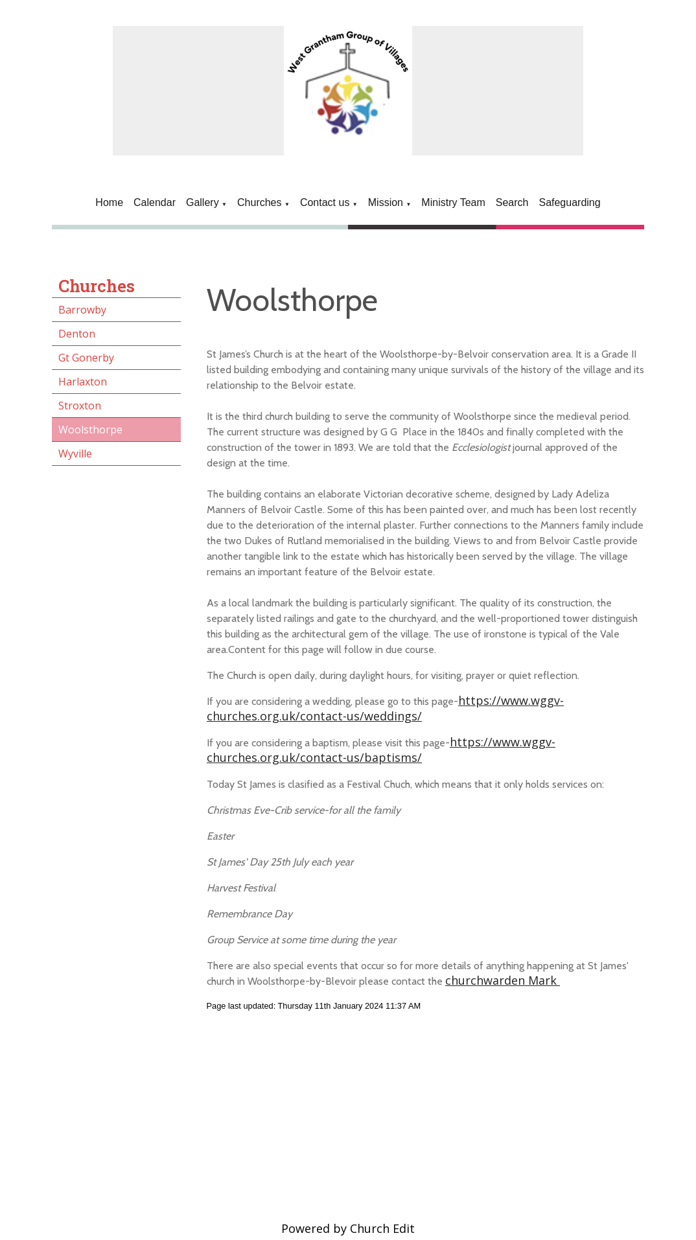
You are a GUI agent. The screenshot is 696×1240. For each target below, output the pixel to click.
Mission (385, 202)
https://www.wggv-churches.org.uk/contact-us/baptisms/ (381, 749)
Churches (259, 202)
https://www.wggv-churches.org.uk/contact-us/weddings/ (385, 708)
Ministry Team (453, 202)
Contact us (324, 202)
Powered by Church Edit (348, 1228)
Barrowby (82, 310)
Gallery (202, 202)
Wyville (75, 453)
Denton (76, 334)
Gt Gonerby (86, 357)
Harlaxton (82, 381)
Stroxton (79, 405)
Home (109, 202)
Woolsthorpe (90, 429)
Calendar (154, 202)
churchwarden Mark (502, 980)
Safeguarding (569, 202)
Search (512, 202)
